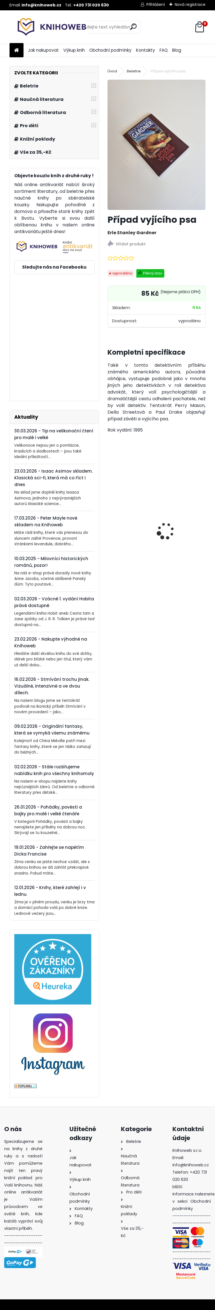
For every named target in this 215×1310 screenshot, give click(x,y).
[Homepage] (17, 50)
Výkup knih (74, 50)
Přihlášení (155, 4)
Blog (176, 50)
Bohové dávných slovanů (130, 536)
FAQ (164, 50)
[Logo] (48, 27)
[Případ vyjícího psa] (156, 145)
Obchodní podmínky (110, 50)
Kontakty (145, 50)
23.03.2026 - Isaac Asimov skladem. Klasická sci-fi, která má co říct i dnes (53, 477)
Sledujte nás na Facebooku (54, 267)
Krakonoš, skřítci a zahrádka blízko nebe (182, 534)
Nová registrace (190, 4)
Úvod (112, 71)
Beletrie (134, 71)
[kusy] (117, 571)
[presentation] (110, 521)
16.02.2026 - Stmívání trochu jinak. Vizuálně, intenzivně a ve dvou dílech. (51, 686)
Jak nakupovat (43, 50)
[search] (133, 26)
